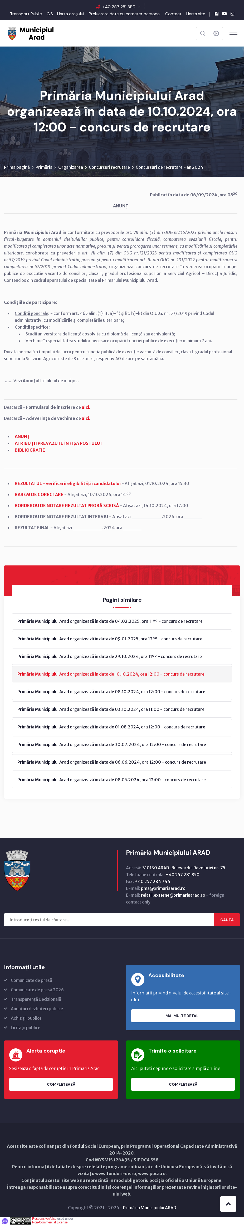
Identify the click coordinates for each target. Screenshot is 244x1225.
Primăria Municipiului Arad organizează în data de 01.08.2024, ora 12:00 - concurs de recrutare (111, 726)
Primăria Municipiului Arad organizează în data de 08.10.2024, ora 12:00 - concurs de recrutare (111, 691)
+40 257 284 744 (152, 881)
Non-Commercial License (50, 1222)
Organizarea (70, 167)
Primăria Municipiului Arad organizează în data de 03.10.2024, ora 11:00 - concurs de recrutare (110, 709)
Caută (227, 919)
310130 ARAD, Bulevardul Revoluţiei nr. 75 (183, 867)
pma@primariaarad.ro (163, 888)
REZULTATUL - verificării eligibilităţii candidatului (68, 483)
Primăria (44, 167)
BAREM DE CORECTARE (39, 494)
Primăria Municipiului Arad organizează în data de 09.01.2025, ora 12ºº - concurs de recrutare (109, 638)
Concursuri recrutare (109, 167)
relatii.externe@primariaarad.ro (173, 895)
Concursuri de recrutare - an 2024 (169, 167)
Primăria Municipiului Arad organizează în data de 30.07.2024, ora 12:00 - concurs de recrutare (111, 744)
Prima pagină (17, 167)
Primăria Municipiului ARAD (149, 1207)
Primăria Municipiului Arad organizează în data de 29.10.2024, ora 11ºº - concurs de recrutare (109, 656)
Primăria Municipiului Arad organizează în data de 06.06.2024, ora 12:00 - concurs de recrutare (111, 762)
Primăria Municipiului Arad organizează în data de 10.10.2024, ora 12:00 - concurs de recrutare (110, 674)
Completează (61, 1084)
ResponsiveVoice (44, 1219)
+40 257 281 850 (119, 6)
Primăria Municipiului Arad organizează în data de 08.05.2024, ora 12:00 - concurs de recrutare (111, 779)
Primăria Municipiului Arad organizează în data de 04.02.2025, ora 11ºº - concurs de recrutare (110, 621)
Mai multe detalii (183, 1015)
